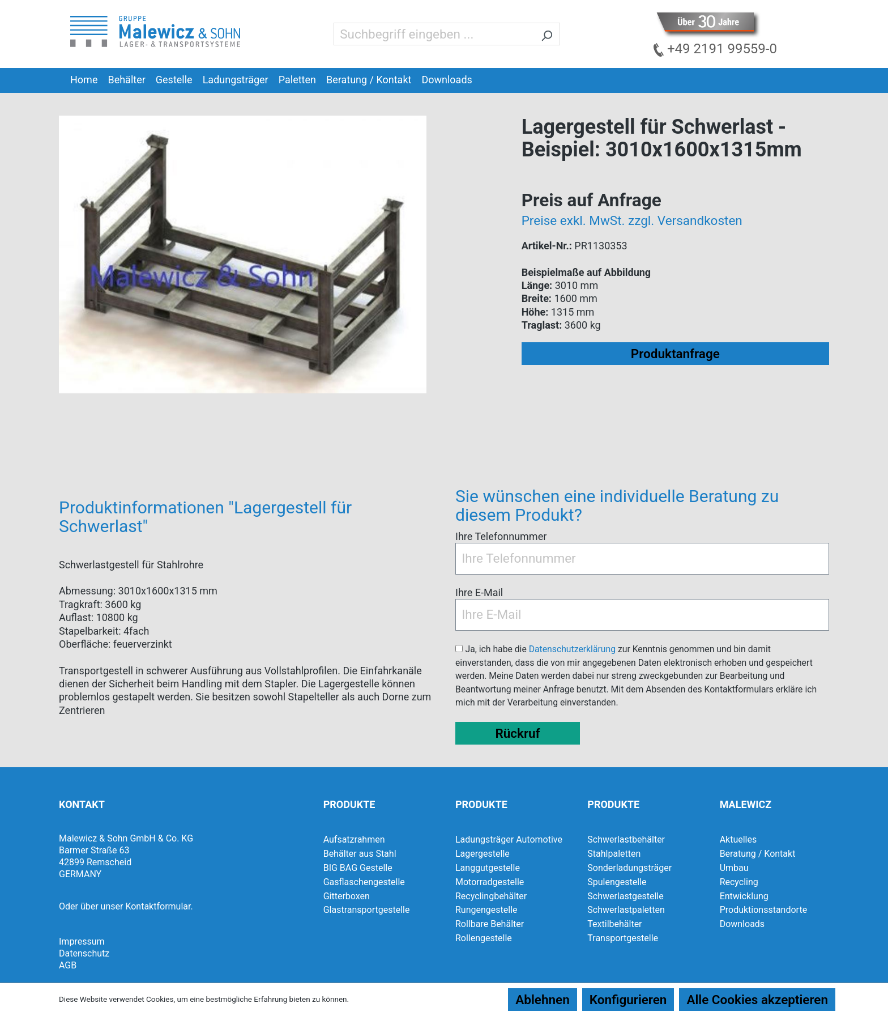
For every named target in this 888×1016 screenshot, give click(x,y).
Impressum (82, 941)
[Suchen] (546, 34)
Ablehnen (542, 999)
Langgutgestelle (487, 867)
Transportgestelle (622, 938)
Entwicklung (744, 896)
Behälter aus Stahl (359, 853)
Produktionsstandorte (764, 909)
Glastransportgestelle (366, 909)
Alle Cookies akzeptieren (757, 999)
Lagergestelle (482, 853)
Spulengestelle (616, 882)
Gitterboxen (346, 896)
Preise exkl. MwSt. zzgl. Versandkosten (632, 220)
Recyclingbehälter (491, 896)
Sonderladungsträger (629, 867)
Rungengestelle (486, 909)
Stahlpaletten (614, 853)
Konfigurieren (628, 999)
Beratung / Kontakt (758, 853)
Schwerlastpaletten (626, 909)
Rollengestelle (483, 938)
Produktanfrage (675, 353)
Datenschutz (84, 953)
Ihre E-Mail (479, 592)
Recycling (739, 882)
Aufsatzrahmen (354, 839)
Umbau (734, 867)
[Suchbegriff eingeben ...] (434, 34)
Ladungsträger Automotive (508, 839)
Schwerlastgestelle (625, 896)
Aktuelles (738, 839)
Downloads (742, 924)
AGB (67, 965)
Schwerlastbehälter (626, 839)
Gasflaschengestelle (364, 882)
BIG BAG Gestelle (357, 867)
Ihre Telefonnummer (501, 536)
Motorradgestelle (489, 882)
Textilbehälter (614, 924)
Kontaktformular (157, 906)
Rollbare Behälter (489, 924)
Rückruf (517, 733)
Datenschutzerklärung (572, 649)
